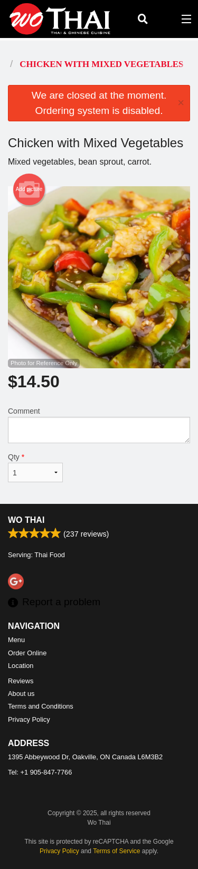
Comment (99, 425)
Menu (16, 640)
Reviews (20, 681)
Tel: (40, 772)
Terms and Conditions (40, 706)
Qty (35, 467)
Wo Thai (26, 519)
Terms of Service (116, 851)
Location (20, 666)
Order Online (27, 653)
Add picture (29, 189)
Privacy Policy (29, 719)
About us (21, 694)
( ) (164, 19)
